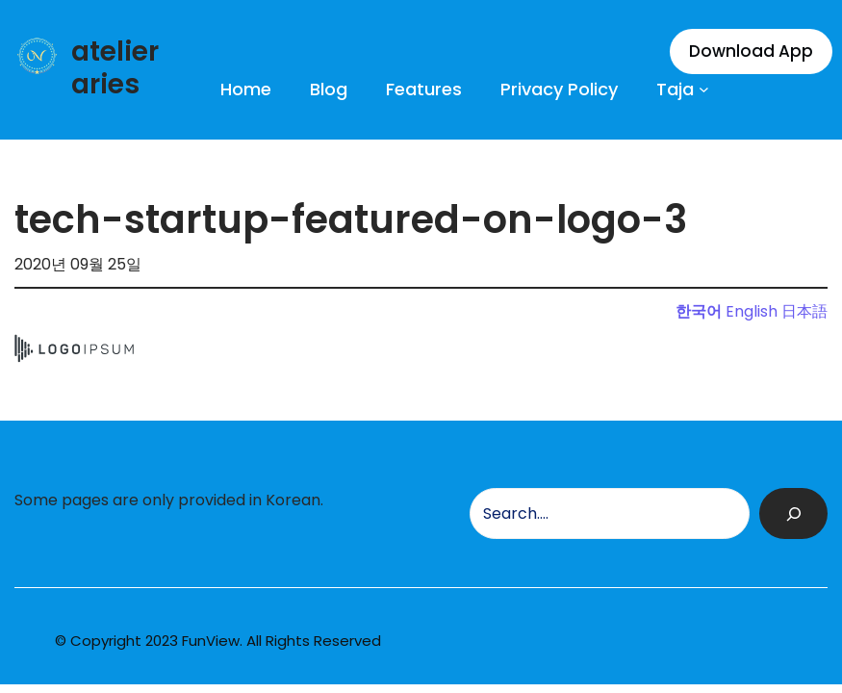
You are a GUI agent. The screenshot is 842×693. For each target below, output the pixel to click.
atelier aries (115, 68)
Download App (751, 51)
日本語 (804, 311)
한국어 (699, 311)
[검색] (793, 513)
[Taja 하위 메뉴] (704, 89)
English (752, 311)
